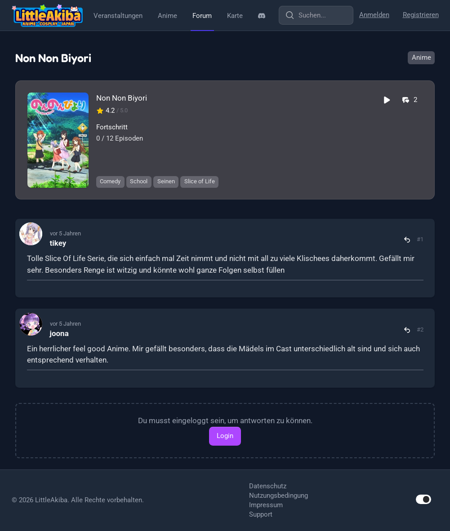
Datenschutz (267, 486)
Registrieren (421, 15)
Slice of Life (199, 181)
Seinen (166, 181)
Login (225, 436)
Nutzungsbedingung (278, 495)
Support (260, 514)
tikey (58, 243)
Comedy (110, 181)
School (138, 181)
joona (59, 333)
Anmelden (374, 15)
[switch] (423, 499)
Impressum (266, 505)
